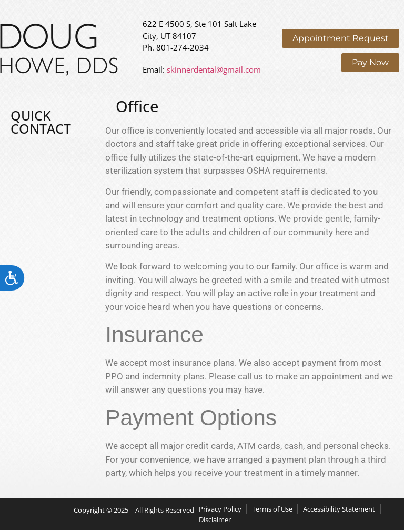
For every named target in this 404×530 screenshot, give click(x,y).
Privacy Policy (220, 509)
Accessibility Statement (339, 509)
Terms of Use (272, 509)
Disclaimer (215, 519)
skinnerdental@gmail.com (214, 69)
